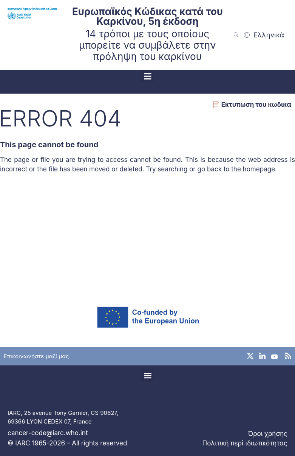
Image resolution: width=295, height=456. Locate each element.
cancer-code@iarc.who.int (48, 433)
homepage (259, 169)
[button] (147, 76)
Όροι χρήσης (267, 434)
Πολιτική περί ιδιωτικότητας (244, 443)
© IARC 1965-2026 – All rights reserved (67, 443)
